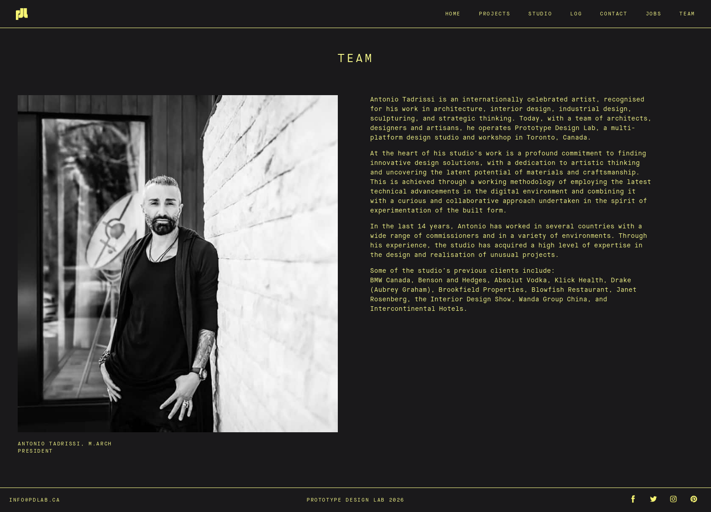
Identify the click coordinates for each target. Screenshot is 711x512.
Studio (540, 13)
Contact (614, 13)
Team (687, 13)
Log (576, 13)
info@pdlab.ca (34, 499)
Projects (494, 13)
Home (453, 13)
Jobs (654, 13)
